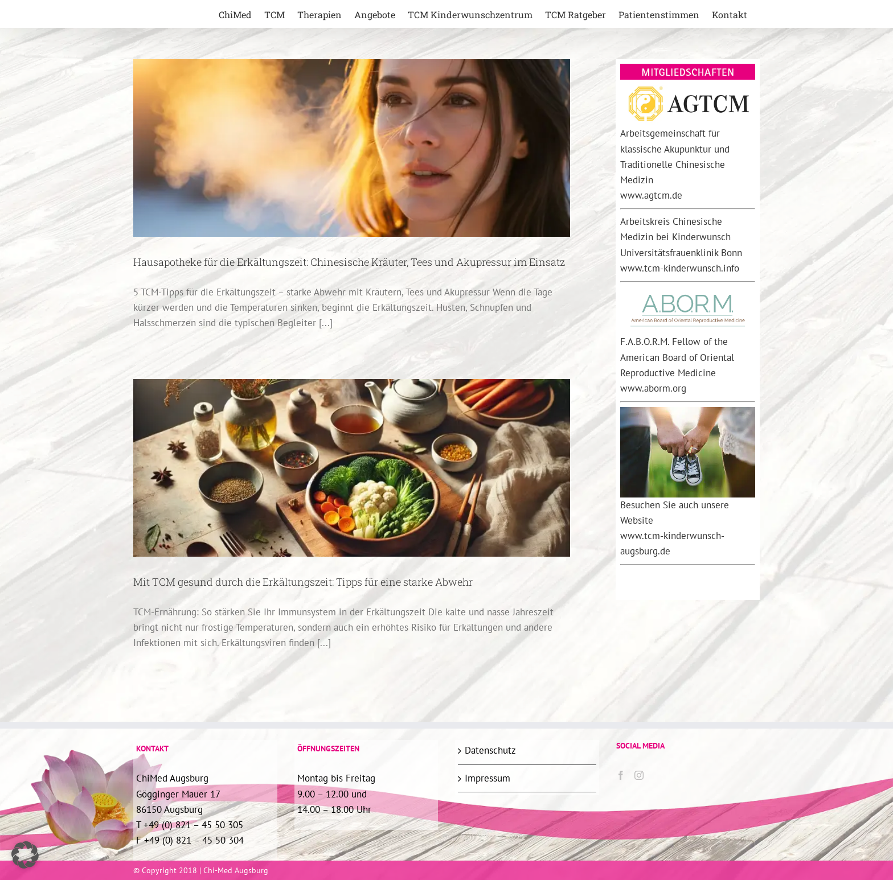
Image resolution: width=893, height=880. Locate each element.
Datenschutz (490, 750)
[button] (25, 855)
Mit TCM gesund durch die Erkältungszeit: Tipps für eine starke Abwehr (303, 582)
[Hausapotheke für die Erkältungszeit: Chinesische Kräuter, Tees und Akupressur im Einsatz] (351, 148)
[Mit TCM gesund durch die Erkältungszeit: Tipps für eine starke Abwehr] (351, 468)
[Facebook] (620, 775)
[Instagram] (639, 775)
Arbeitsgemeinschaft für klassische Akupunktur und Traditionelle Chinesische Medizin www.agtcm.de (675, 164)
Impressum (487, 778)
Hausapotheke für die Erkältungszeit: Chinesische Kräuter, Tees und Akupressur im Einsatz (349, 262)
